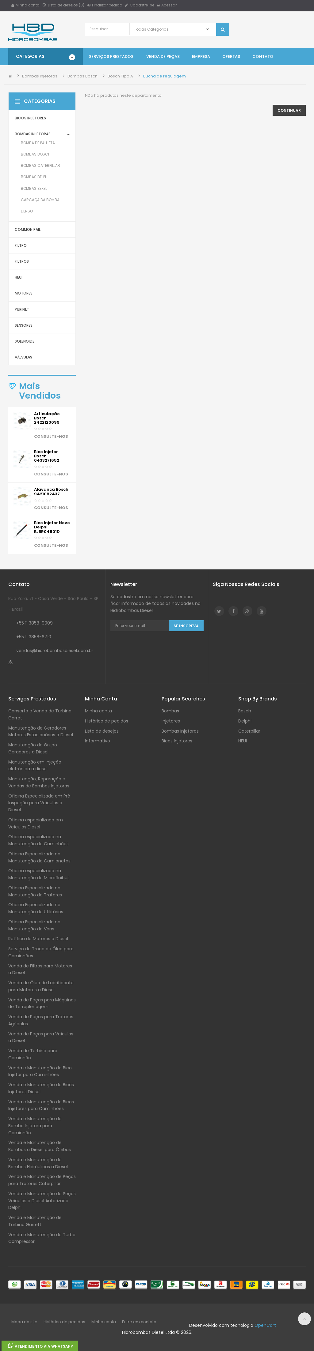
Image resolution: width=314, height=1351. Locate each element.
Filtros (22, 261)
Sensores (24, 325)
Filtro (21, 245)
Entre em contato (139, 1322)
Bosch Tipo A (120, 76)
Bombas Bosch (82, 76)
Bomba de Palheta (38, 142)
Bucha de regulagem (164, 76)
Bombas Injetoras (39, 76)
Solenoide (24, 341)
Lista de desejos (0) (63, 5)
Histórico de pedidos (106, 721)
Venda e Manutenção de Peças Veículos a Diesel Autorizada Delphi (42, 1201)
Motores (24, 293)
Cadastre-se (139, 5)
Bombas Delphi (34, 176)
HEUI (18, 277)
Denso (27, 211)
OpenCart (265, 1325)
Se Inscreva (186, 626)
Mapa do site (24, 1322)
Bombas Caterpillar (40, 165)
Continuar (289, 110)
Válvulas (23, 357)
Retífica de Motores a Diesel (38, 939)
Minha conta (25, 5)
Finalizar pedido (104, 5)
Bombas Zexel (34, 188)
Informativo (97, 741)
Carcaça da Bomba (40, 199)
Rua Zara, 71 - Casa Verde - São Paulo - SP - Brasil (53, 603)
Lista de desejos (102, 731)
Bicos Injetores (30, 118)
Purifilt (22, 309)
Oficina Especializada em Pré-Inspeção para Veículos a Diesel (40, 803)
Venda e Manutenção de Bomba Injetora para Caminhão (35, 1126)
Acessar (167, 5)
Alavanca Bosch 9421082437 (51, 491)
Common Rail (27, 229)
